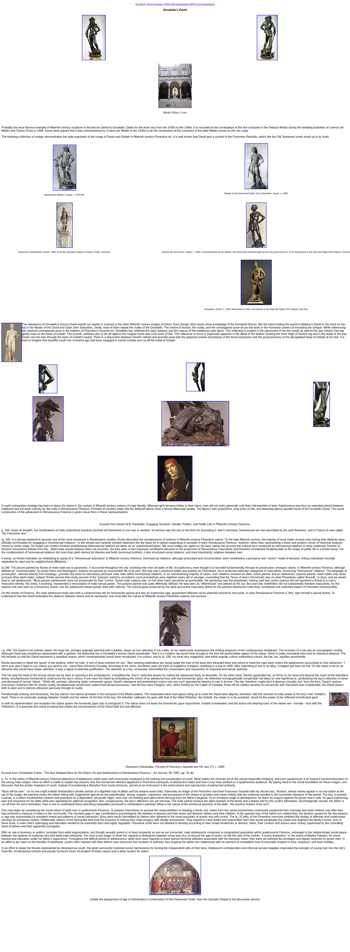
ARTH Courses (154, 4)
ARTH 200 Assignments (176, 4)
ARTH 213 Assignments (202, 4)
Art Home (140, 4)
